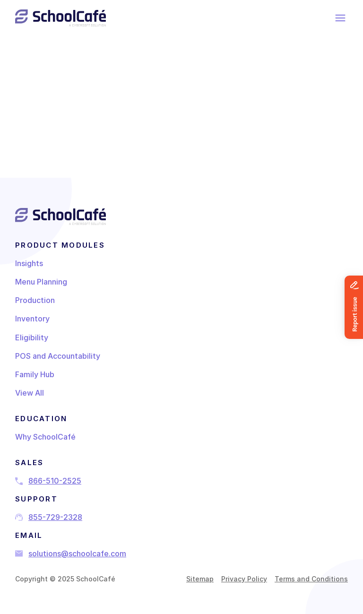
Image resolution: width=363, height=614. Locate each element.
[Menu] (341, 18)
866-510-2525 (54, 480)
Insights (29, 263)
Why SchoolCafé (45, 436)
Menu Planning (41, 281)
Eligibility (31, 337)
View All (29, 393)
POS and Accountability (57, 356)
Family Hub (34, 374)
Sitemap (200, 579)
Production (35, 300)
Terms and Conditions (311, 579)
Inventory (32, 318)
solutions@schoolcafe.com (77, 553)
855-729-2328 (55, 517)
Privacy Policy (244, 579)
